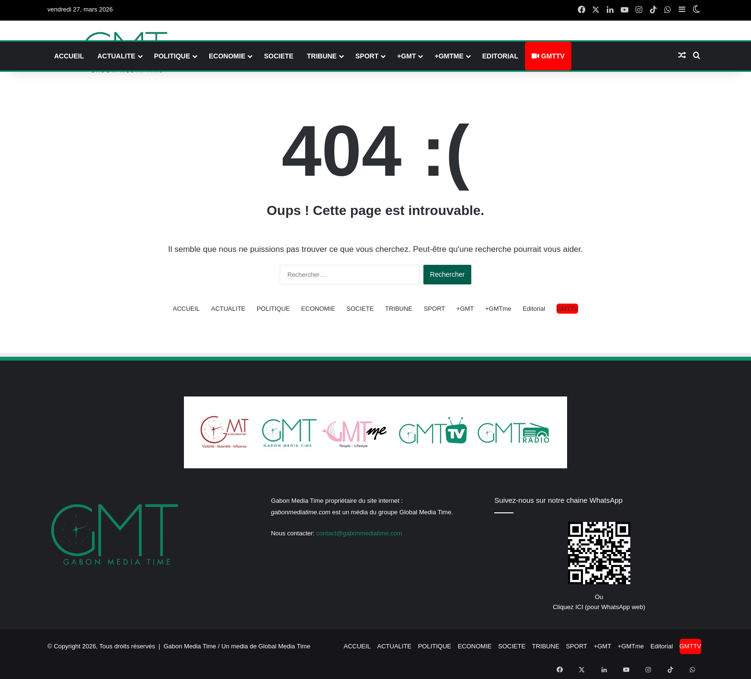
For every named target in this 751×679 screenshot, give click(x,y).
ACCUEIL (69, 56)
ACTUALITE (116, 56)
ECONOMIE (227, 56)
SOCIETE (278, 56)
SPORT (366, 56)
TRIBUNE (322, 56)
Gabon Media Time (190, 646)
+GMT (406, 56)
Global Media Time (284, 646)
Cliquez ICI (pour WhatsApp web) (599, 607)
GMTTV (548, 56)
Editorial (500, 56)
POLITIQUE (172, 56)
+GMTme (448, 56)
